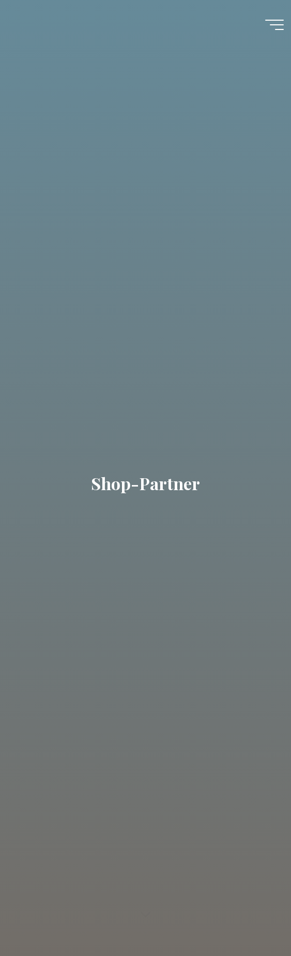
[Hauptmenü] (274, 25)
